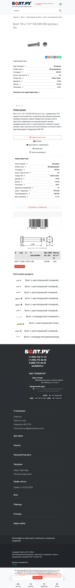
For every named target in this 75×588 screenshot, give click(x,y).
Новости (18, 417)
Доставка (18, 436)
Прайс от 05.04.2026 (23, 487)
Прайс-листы (20, 481)
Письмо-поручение (23, 474)
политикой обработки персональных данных (44, 574)
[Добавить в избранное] (37, 207)
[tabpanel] (37, 178)
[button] (60, 4)
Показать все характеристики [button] (26, 92)
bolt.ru (14, 565)
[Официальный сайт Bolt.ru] (22, 3)
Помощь (18, 504)
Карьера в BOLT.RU (22, 424)
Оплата (17, 445)
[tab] (37, 137)
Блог (16, 495)
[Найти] (60, 10)
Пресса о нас (20, 420)
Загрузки (18, 464)
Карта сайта (19, 523)
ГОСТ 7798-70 (19, 266)
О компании (19, 411)
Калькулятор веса (22, 455)
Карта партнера (21, 470)
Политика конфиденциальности (29, 428)
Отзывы (18, 514)
